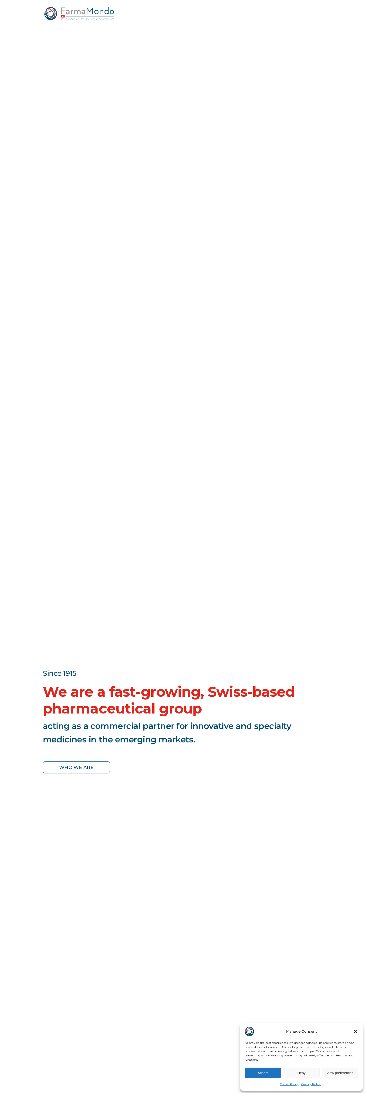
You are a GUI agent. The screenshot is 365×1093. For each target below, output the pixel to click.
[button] (355, 1031)
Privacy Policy (311, 1084)
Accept (263, 1073)
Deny (301, 1073)
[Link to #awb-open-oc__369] (318, 10)
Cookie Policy (289, 1084)
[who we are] (76, 767)
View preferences (340, 1073)
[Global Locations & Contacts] (279, 11)
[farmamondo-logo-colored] (79, 9)
